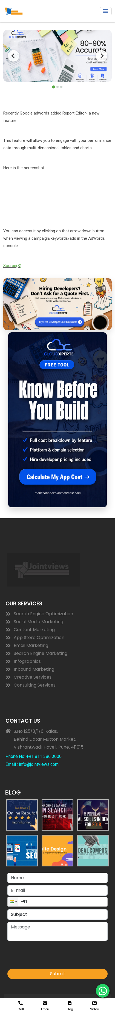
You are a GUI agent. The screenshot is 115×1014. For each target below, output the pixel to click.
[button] (13, 901)
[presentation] (49, 956)
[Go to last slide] (13, 55)
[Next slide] (101, 55)
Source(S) (12, 265)
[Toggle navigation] (106, 11)
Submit (57, 974)
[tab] (53, 86)
